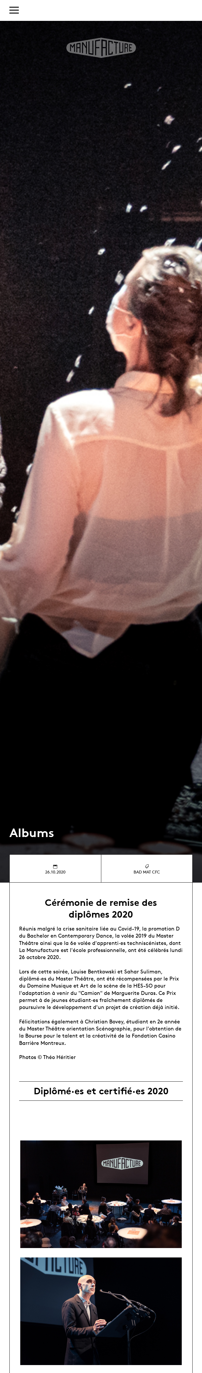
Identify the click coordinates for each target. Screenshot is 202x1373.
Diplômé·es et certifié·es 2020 (101, 1091)
